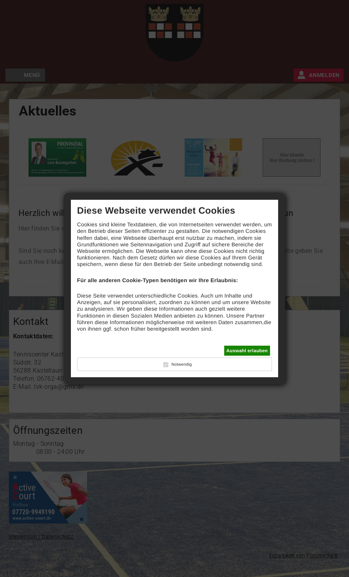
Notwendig (181, 364)
